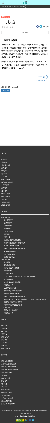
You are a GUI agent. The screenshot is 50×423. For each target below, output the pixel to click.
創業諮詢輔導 (5, 202)
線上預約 (4, 331)
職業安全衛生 (5, 194)
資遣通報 (7, 262)
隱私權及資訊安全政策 (40, 410)
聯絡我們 (4, 384)
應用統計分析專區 (7, 398)
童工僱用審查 (8, 279)
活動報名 (4, 328)
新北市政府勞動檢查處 (8, 364)
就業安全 (4, 188)
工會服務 (4, 176)
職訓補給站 (8, 228)
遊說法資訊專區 (6, 401)
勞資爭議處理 (5, 165)
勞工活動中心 (8, 234)
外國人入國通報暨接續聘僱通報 (14, 248)
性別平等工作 (5, 185)
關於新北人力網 (6, 392)
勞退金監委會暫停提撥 (11, 293)
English (21, 413)
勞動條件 (4, 159)
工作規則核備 (8, 273)
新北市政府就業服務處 (8, 367)
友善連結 (4, 199)
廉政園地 (4, 375)
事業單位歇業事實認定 (11, 245)
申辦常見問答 (5, 348)
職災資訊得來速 (9, 257)
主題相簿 (4, 342)
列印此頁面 (6, 90)
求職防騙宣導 (5, 205)
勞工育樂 (9, 6)
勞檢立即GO (8, 223)
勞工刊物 (4, 334)
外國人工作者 (5, 179)
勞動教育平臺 (8, 231)
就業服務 (4, 168)
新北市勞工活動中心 (19, 6)
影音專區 (4, 340)
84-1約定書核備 (9, 254)
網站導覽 (28, 413)
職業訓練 (4, 171)
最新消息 (4, 325)
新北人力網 (5, 337)
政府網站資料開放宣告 (24, 410)
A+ (47, 26)
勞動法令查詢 (5, 389)
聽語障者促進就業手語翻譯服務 (14, 243)
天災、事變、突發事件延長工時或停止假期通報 (20, 276)
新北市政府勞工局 (7, 361)
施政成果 (4, 387)
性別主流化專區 (6, 372)
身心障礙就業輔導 (7, 182)
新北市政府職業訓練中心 (9, 369)
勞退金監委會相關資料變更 (13, 291)
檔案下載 (4, 345)
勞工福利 (4, 174)
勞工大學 (7, 237)
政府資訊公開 (5, 378)
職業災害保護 (5, 196)
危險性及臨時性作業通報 (12, 240)
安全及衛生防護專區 (8, 404)
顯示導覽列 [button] (25, 32)
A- (44, 26)
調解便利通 (8, 225)
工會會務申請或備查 (11, 310)
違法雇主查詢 (8, 220)
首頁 (3, 6)
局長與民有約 (5, 395)
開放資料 (4, 381)
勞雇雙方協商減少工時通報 (13, 305)
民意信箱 (12, 410)
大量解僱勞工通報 (10, 288)
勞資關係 (4, 162)
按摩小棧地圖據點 (10, 251)
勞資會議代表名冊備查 (11, 268)
